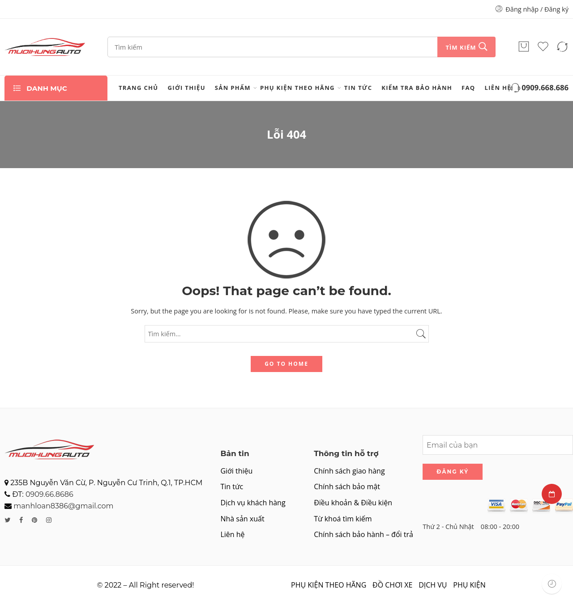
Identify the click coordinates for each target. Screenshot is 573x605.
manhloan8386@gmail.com (63, 506)
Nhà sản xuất (242, 519)
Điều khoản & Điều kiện (353, 503)
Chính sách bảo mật (347, 486)
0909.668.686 (539, 88)
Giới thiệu (186, 88)
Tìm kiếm (460, 47)
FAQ (468, 88)
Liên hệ (498, 88)
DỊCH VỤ (433, 585)
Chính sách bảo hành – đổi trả (363, 534)
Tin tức (358, 88)
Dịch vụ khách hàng (252, 503)
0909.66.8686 (49, 494)
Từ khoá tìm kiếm (343, 519)
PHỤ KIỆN (469, 585)
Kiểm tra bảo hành (416, 88)
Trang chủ (138, 88)
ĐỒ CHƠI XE (392, 585)
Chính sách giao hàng (349, 471)
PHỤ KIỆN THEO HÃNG (297, 88)
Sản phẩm (233, 88)
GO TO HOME (286, 364)
